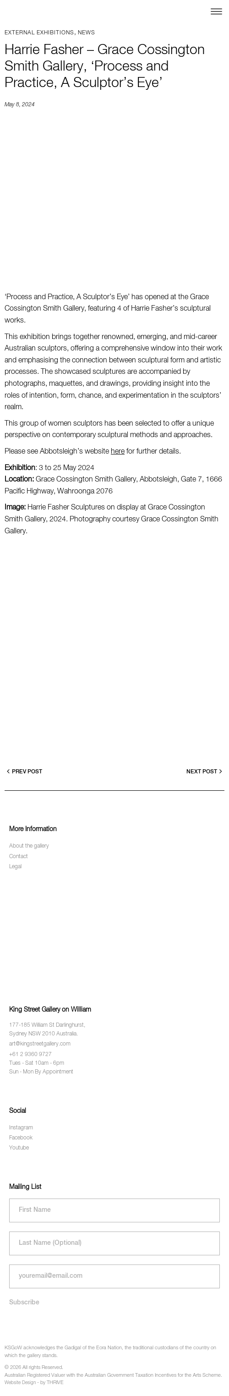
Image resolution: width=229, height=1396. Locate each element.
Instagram (21, 1128)
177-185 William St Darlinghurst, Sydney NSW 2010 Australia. (47, 1030)
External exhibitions (39, 33)
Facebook (21, 1138)
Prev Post (24, 771)
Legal (15, 867)
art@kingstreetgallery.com (40, 1044)
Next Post (204, 771)
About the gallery (29, 846)
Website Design (20, 1382)
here (118, 451)
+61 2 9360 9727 (30, 1054)
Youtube (19, 1148)
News (86, 33)
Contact (18, 856)
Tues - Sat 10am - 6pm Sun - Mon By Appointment (41, 1068)
